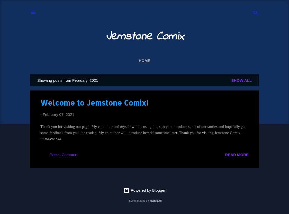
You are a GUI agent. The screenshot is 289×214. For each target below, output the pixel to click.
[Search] (256, 14)
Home (144, 60)
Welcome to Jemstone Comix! (94, 102)
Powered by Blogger (144, 190)
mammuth (156, 200)
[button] (245, 102)
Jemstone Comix (144, 36)
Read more (237, 154)
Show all (241, 80)
